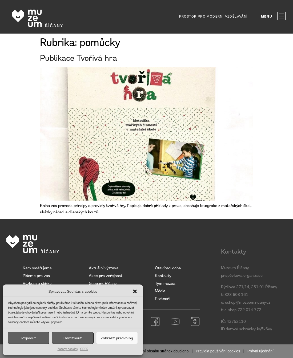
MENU (266, 16)
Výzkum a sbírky (37, 283)
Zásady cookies (68, 349)
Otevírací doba (168, 267)
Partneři (162, 298)
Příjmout (28, 337)
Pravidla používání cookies (218, 351)
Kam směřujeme (37, 267)
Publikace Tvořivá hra (78, 57)
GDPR (84, 349)
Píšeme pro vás (36, 275)
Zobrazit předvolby (117, 337)
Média (160, 290)
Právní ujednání (260, 351)
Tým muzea (165, 283)
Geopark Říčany (103, 283)
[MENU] (281, 16)
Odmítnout (72, 337)
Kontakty (163, 275)
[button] (135, 291)
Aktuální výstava (103, 267)
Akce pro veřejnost (105, 275)
